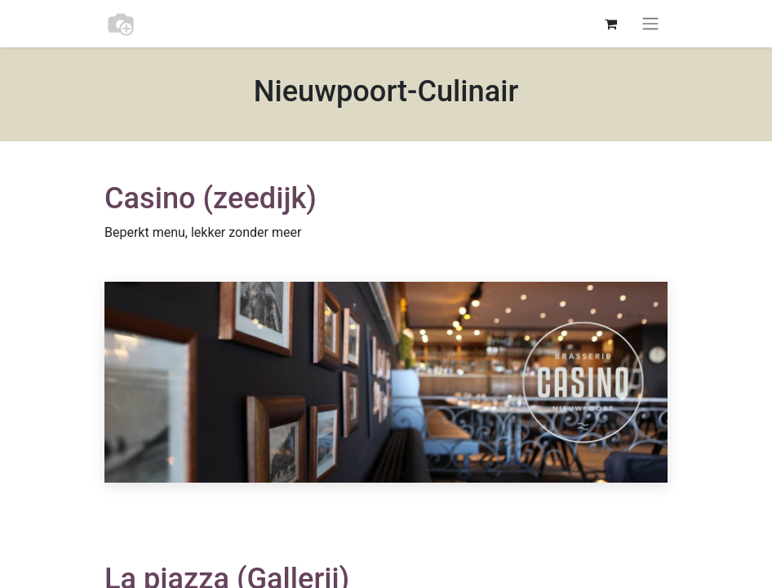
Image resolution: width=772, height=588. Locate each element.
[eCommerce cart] (610, 23)
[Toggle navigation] (650, 24)
